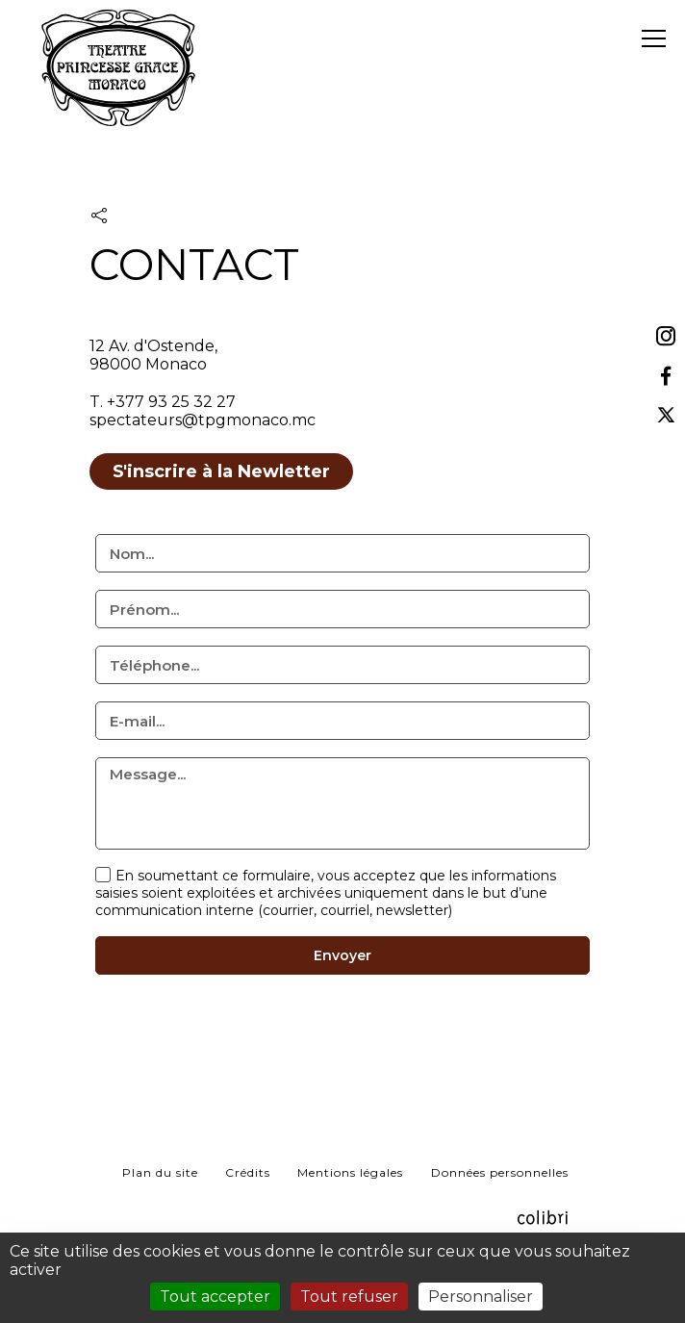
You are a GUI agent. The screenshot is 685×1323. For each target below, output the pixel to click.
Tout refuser (349, 1296)
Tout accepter (215, 1296)
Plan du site (160, 1172)
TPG (118, 101)
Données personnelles (500, 1172)
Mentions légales (350, 1172)
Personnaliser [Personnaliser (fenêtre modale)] (480, 1296)
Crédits (247, 1172)
